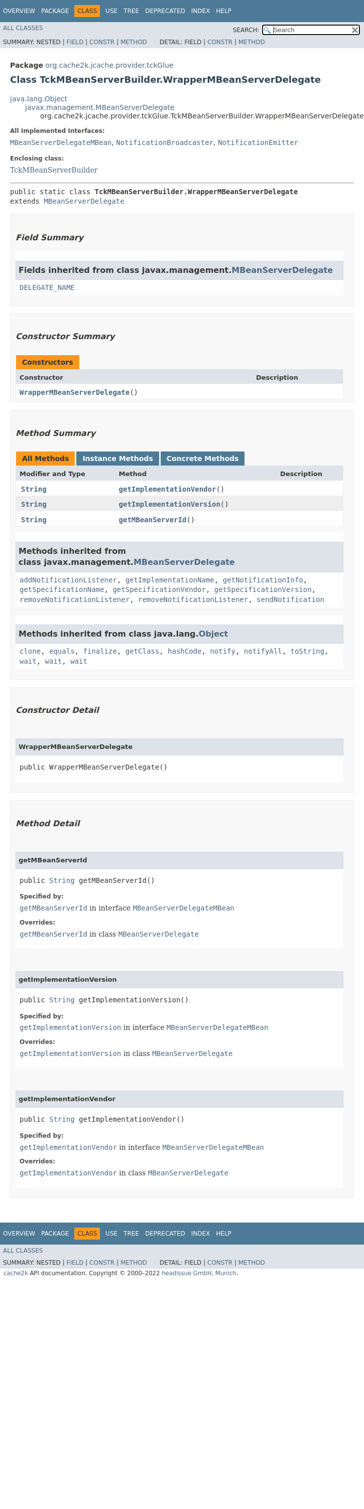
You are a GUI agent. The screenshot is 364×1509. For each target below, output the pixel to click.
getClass (142, 651)
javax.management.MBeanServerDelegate (99, 107)
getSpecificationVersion (263, 589)
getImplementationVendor (167, 489)
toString (307, 651)
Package (55, 11)
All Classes (23, 28)
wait (28, 661)
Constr (101, 42)
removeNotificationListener (75, 599)
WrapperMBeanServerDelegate (75, 392)
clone (30, 651)
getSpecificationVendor (158, 589)
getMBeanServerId (153, 520)
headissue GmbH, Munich (199, 1273)
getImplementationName (170, 580)
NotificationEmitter (258, 142)
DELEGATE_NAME (47, 287)
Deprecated (165, 11)
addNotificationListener (68, 580)
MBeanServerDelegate (84, 201)
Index (200, 11)
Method (133, 42)
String (34, 489)
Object (213, 634)
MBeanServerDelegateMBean (60, 142)
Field (74, 42)
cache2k (16, 1273)
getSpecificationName (62, 589)
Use (111, 11)
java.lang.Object (38, 99)
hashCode (184, 651)
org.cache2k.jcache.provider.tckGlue (109, 65)
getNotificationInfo (263, 580)
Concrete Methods (203, 459)
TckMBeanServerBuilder (54, 170)
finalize (99, 651)
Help (223, 11)
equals (62, 651)
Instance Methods (117, 459)
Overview (19, 11)
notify (222, 651)
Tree (131, 11)
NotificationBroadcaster (164, 142)
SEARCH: (246, 30)
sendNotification (290, 599)
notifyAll (263, 651)
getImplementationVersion (169, 504)
